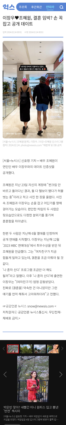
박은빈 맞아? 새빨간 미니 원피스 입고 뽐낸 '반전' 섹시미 (31, 409)
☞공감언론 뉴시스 (15, 306)
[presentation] (4, 349)
